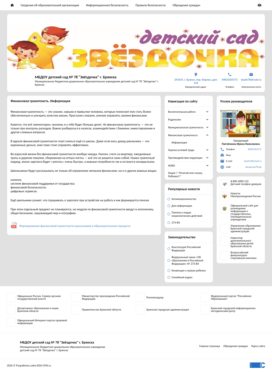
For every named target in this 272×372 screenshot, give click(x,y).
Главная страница (209, 346)
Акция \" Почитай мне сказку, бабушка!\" (185, 174)
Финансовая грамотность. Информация (40, 101)
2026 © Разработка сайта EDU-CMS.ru (29, 365)
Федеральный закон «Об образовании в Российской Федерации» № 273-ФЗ (187, 260)
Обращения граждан (186, 5)
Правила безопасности (150, 5)
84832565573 (254, 149)
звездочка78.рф (253, 167)
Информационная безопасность (107, 5)
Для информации (182, 205)
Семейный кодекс (182, 277)
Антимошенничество (184, 199)
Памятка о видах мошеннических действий (187, 214)
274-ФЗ (176, 222)
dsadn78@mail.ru (252, 161)
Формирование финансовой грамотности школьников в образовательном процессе (74, 226)
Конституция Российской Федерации (186, 248)
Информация (179, 142)
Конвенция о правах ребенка (189, 270)
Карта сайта (258, 346)
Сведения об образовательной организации (50, 5)
